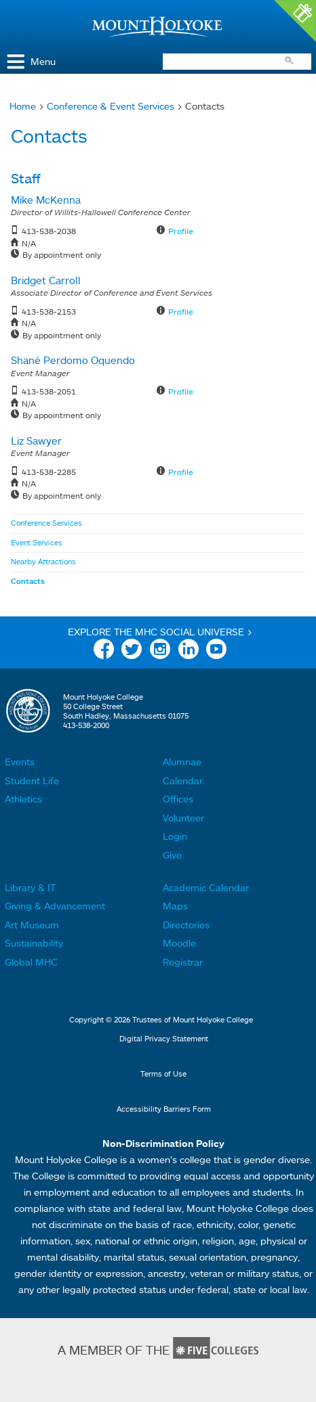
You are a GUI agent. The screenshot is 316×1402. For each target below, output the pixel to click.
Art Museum (32, 924)
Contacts (28, 581)
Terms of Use (163, 1074)
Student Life (32, 780)
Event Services (36, 542)
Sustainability (34, 943)
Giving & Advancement (55, 905)
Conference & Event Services (110, 106)
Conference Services (46, 523)
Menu (43, 61)
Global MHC (31, 962)
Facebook (104, 651)
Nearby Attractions (43, 561)
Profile (180, 231)
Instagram (160, 651)
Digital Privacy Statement (163, 1038)
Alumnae (182, 761)
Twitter (131, 651)
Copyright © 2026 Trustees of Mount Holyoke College (161, 1019)
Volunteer (183, 817)
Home (22, 106)
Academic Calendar (206, 887)
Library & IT (30, 887)
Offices (178, 799)
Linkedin (188, 651)
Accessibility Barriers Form (164, 1109)
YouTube (216, 651)
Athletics (23, 799)
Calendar (183, 780)
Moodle (179, 943)
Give (172, 855)
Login (175, 836)
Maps (175, 905)
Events (20, 761)
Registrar (183, 962)
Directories (186, 924)
